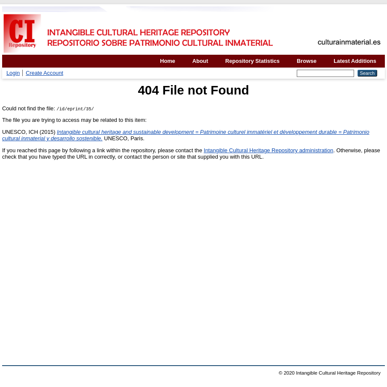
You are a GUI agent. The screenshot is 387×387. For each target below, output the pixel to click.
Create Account (44, 73)
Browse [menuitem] (306, 61)
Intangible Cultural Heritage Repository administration (268, 150)
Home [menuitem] (167, 61)
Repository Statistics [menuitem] (252, 61)
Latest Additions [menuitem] (355, 61)
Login (13, 73)
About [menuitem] (200, 61)
